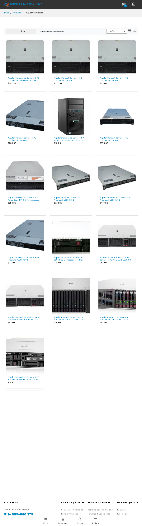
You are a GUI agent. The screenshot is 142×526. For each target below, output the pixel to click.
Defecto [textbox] (113, 31)
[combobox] (116, 31)
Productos (17, 13)
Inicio (6, 13)
